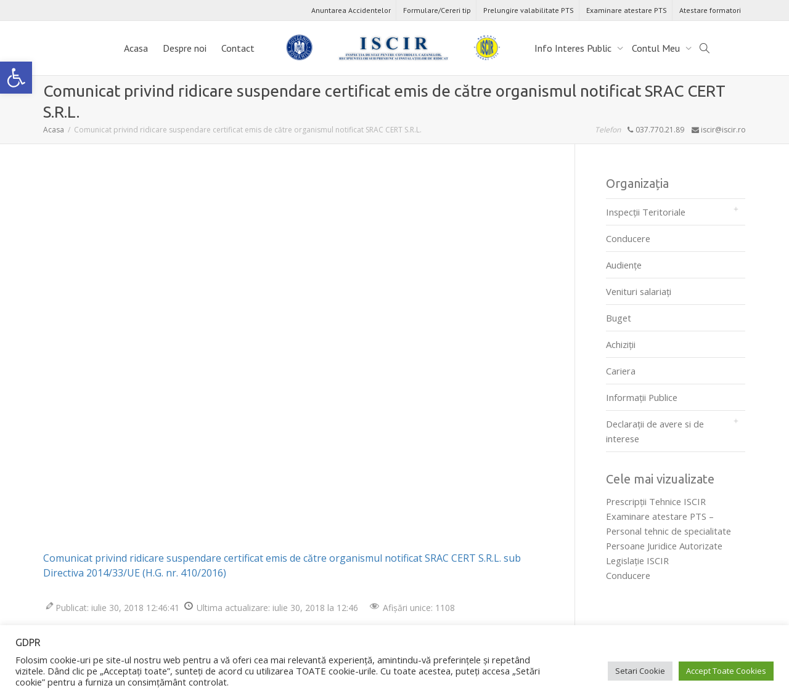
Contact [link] (238, 48)
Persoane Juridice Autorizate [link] (664, 546)
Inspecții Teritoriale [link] (645, 212)
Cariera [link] (621, 371)
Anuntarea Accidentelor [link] (351, 10)
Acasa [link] (136, 48)
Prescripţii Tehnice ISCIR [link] (656, 501)
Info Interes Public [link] (574, 48)
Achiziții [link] (621, 344)
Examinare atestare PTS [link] (626, 10)
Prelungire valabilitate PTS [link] (528, 10)
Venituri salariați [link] (638, 291)
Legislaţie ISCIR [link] (637, 560)
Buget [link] (618, 318)
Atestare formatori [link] (710, 10)
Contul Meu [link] (657, 48)
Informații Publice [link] (641, 397)
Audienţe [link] (624, 265)
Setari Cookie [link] (640, 670)
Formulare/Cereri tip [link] (437, 10)
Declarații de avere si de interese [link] (655, 431)
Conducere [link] (628, 238)
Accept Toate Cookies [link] (726, 670)
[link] (16, 78)
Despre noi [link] (184, 48)
